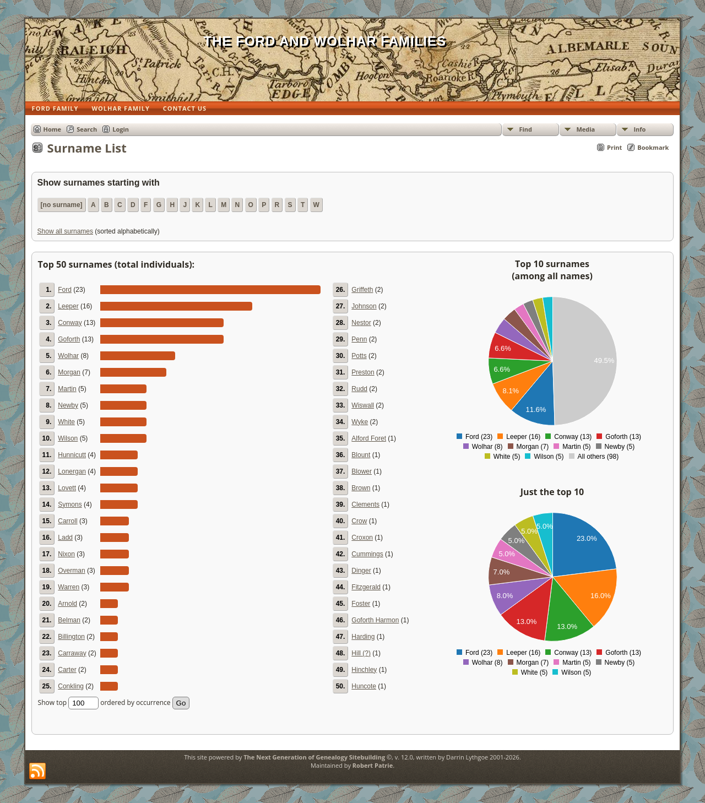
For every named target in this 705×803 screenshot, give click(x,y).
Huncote (363, 686)
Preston (362, 372)
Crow (359, 521)
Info (639, 129)
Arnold (67, 603)
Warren (68, 587)
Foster (360, 603)
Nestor (361, 323)
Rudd (359, 389)
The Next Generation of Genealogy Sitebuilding (314, 757)
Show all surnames (65, 231)
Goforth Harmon (375, 620)
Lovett (67, 488)
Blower (361, 471)
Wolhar (68, 356)
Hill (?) (361, 653)
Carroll (67, 521)
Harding (363, 637)
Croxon (362, 537)
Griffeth (362, 290)
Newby (68, 405)
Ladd (65, 537)
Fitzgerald (366, 587)
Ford (65, 290)
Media (585, 129)
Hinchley (364, 670)
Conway (70, 323)
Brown (360, 488)
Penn (359, 339)
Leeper (68, 306)
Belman (69, 620)
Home (53, 129)
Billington (71, 637)
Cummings (367, 554)
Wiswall (362, 405)
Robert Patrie (372, 765)
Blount (360, 455)
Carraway (72, 653)
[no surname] (62, 205)
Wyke (359, 422)
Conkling (71, 686)
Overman (71, 570)
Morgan (69, 372)
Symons (70, 504)
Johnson (363, 306)
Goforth (69, 339)
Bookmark (653, 147)
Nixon (66, 554)
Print (614, 147)
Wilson (68, 438)
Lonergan (72, 471)
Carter (67, 670)
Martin (67, 389)
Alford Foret (368, 438)
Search (87, 129)
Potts (358, 356)
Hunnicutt (72, 455)
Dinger (361, 570)
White (66, 422)
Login (120, 129)
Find (525, 129)
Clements (365, 504)
